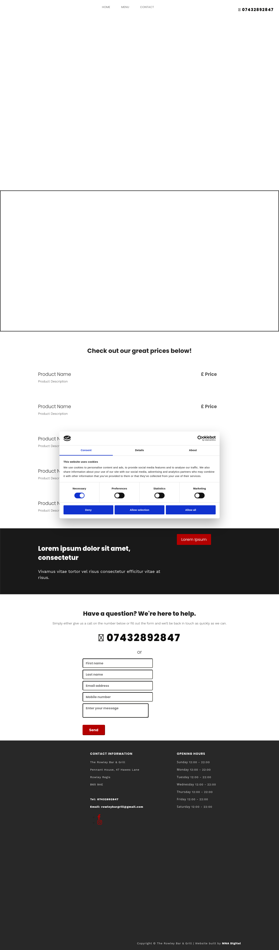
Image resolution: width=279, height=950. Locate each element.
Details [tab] (139, 450)
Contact (147, 7)
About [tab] (193, 450)
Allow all (190, 509)
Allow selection (139, 509)
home (107, 7)
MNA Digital (231, 943)
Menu (125, 7)
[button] (194, 539)
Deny (88, 509)
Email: (116, 806)
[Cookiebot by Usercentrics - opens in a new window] (200, 438)
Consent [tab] (86, 450)
